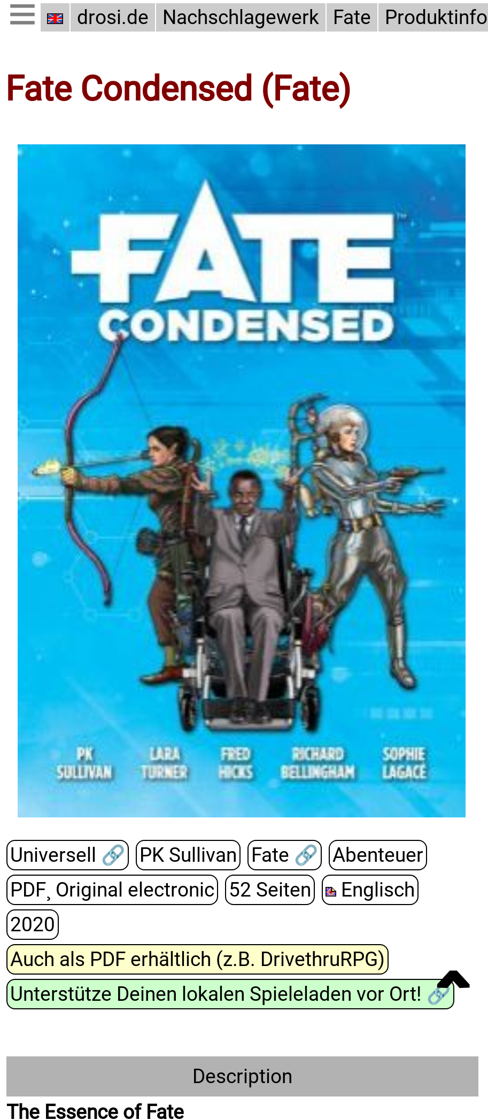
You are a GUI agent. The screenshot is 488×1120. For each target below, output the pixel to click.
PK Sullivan (185, 855)
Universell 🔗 (66, 855)
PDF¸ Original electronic (111, 889)
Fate (349, 17)
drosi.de (113, 17)
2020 (444, 889)
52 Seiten (266, 889)
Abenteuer (372, 855)
